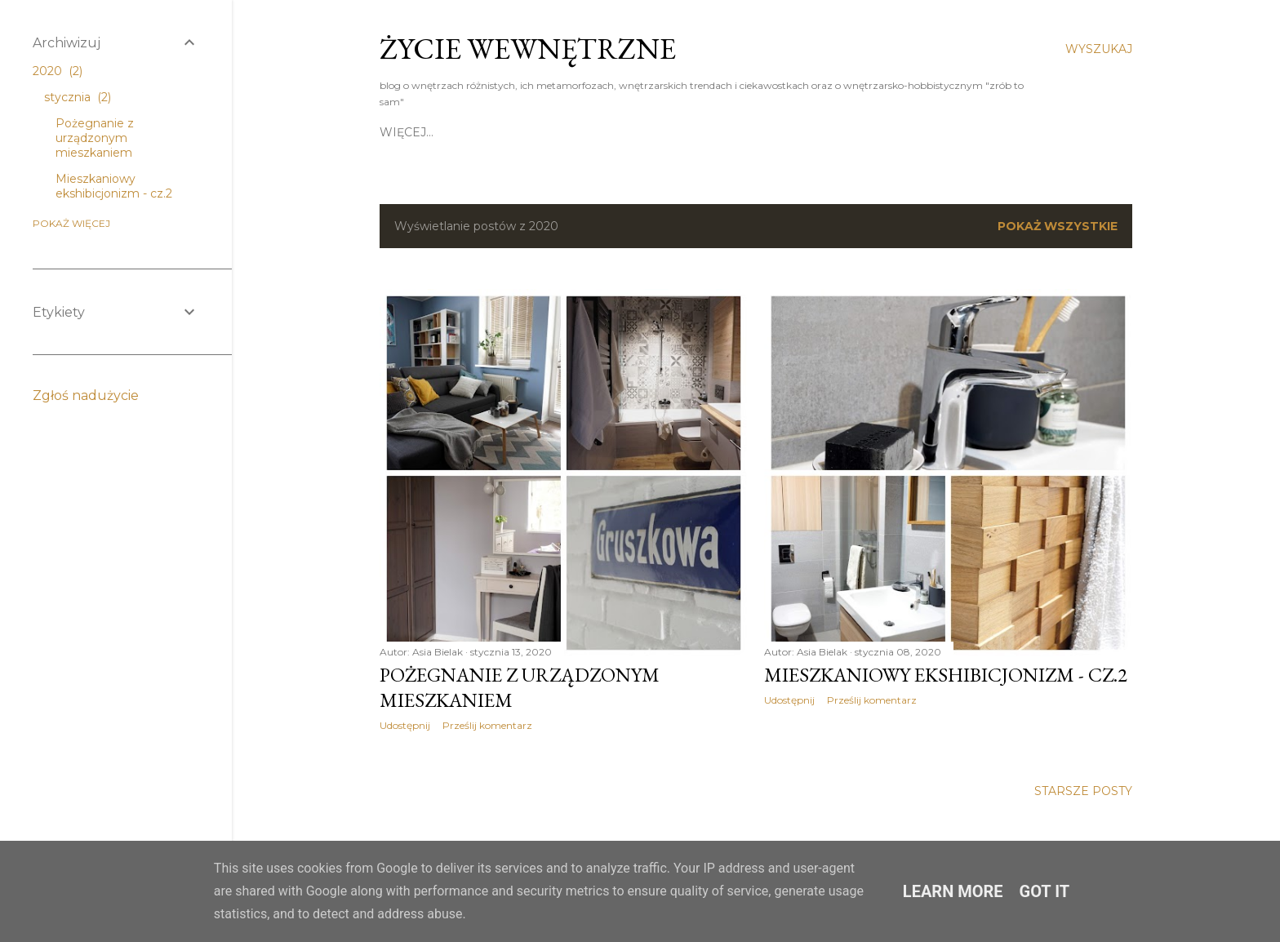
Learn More (953, 891)
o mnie (522, 132)
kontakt (582, 132)
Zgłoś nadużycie (86, 395)
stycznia (77, 97)
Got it (1045, 891)
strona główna (435, 132)
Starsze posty (1083, 791)
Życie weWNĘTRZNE (528, 48)
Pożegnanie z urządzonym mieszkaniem (95, 138)
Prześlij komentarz (487, 725)
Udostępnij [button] (405, 725)
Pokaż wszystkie (1058, 226)
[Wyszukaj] (1098, 49)
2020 (57, 71)
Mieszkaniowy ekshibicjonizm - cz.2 (945, 674)
